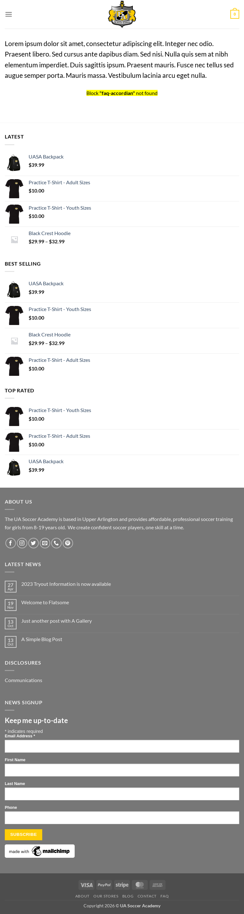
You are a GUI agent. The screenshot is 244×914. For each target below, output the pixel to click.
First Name (15, 760)
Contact (147, 896)
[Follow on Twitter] (33, 543)
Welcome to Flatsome (45, 602)
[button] (8, 14)
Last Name (15, 784)
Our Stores (105, 896)
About (82, 896)
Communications (23, 680)
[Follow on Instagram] (22, 543)
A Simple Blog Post (41, 639)
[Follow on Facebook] (10, 543)
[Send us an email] (45, 543)
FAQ (164, 896)
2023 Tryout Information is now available (66, 584)
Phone (11, 807)
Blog (127, 896)
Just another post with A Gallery (56, 621)
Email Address (20, 736)
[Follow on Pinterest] (68, 543)
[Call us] (56, 543)
